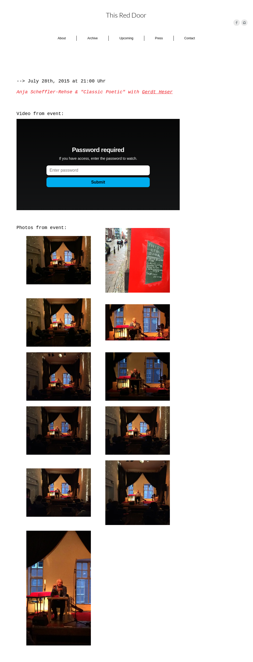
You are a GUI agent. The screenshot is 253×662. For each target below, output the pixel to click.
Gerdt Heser (157, 92)
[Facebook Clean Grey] (236, 22)
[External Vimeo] (98, 164)
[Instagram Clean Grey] (244, 22)
